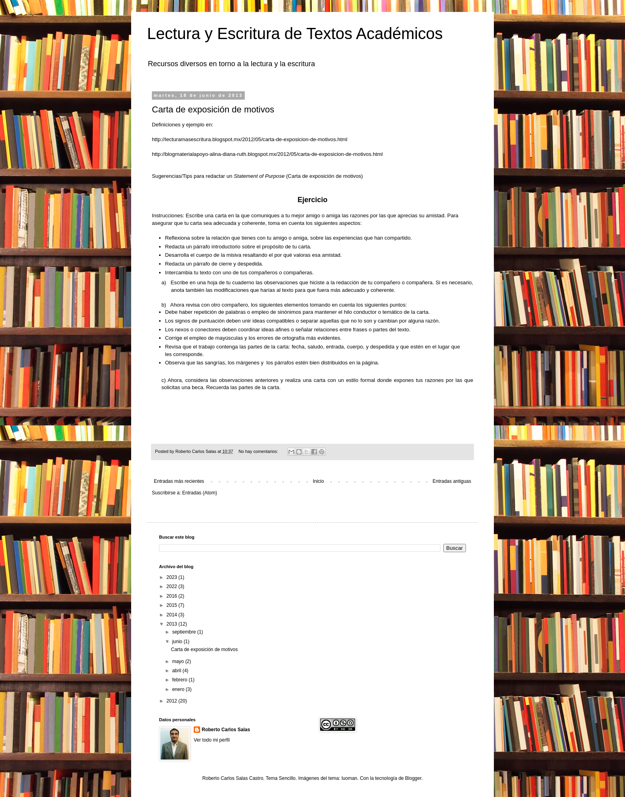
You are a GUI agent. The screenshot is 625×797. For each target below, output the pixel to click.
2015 (173, 605)
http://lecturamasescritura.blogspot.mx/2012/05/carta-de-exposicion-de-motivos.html (249, 139)
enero (179, 689)
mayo (178, 661)
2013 (173, 624)
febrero (180, 680)
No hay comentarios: (259, 451)
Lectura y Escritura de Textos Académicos (295, 33)
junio (178, 641)
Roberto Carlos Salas (226, 729)
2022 (173, 586)
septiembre (184, 632)
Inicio (318, 481)
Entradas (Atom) (199, 493)
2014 (173, 615)
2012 (173, 701)
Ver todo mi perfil (212, 740)
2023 (173, 577)
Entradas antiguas (451, 481)
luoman (349, 778)
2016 (173, 596)
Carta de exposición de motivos (213, 109)
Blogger (413, 778)
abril (177, 670)
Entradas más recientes (179, 481)
